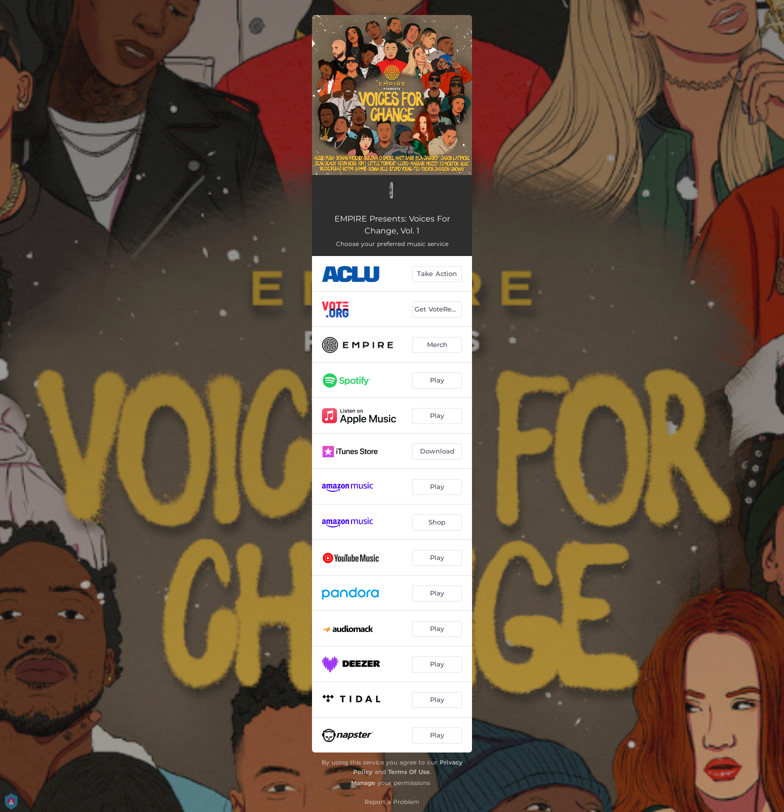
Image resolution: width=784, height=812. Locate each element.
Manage (363, 782)
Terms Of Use (409, 772)
